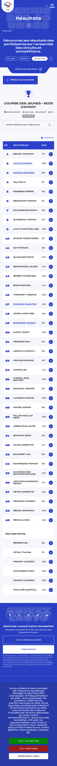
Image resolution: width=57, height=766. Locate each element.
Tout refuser (28, 748)
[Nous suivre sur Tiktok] (38, 615)
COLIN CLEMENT (22, 163)
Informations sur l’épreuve (28, 125)
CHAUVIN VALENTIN (24, 304)
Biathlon (25, 59)
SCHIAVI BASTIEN (24, 173)
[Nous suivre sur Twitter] (19, 615)
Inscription (28, 649)
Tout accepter (28, 741)
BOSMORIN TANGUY (24, 323)
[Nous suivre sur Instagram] (28, 615)
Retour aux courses (20, 80)
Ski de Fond (40, 59)
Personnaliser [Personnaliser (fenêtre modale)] (28, 756)
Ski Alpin (11, 59)
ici (11, 666)
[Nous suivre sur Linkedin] (47, 615)
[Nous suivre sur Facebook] (10, 615)
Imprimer (47, 138)
